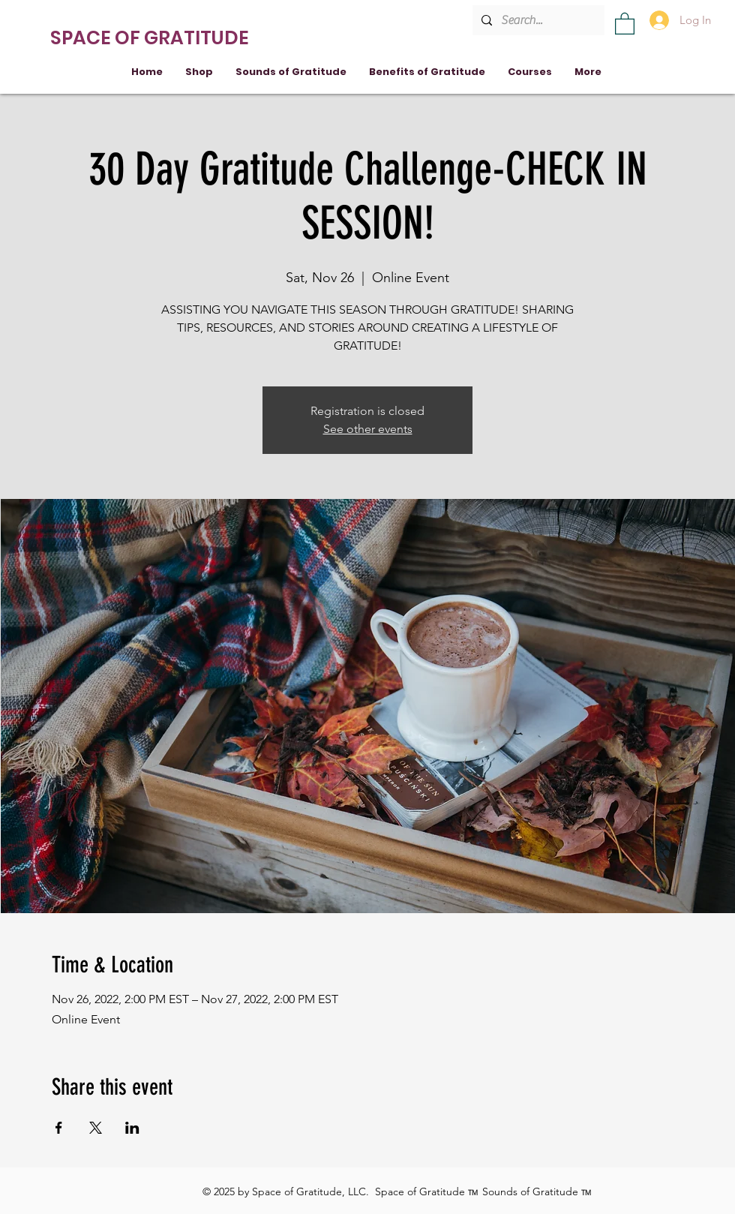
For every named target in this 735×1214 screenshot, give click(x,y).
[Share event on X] (95, 1128)
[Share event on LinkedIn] (132, 1128)
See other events (367, 429)
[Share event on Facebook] (59, 1128)
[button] (624, 23)
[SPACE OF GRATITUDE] (152, 37)
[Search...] (537, 20)
